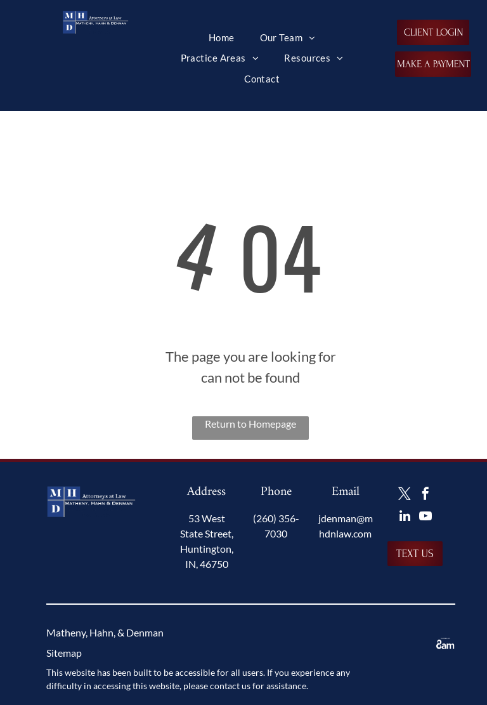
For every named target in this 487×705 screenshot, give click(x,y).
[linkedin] (404, 517)
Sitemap (64, 653)
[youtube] (425, 517)
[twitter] (404, 495)
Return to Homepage (250, 424)
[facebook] (425, 495)
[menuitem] (221, 37)
